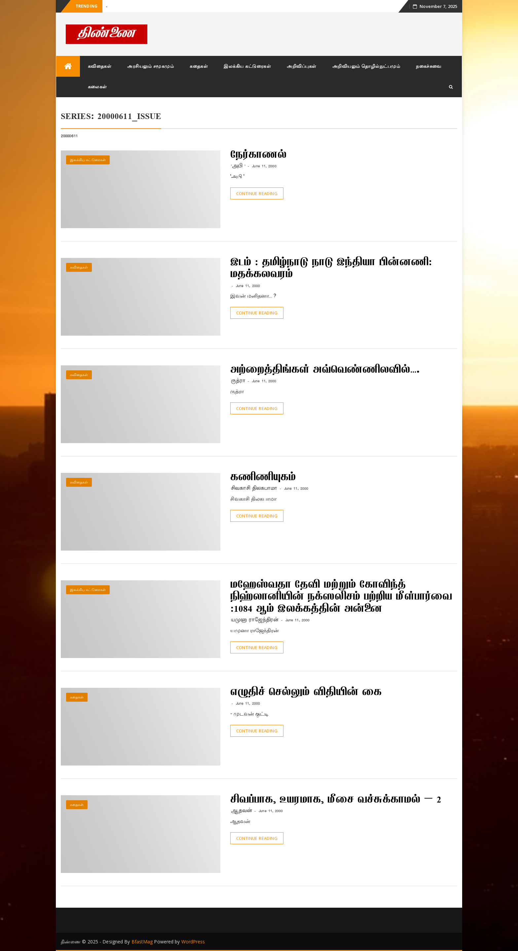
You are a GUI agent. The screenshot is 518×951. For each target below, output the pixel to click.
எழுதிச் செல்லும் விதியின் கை (306, 692)
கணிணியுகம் (263, 478)
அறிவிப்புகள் (301, 66)
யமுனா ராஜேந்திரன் (255, 619)
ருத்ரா (238, 380)
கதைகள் (199, 66)
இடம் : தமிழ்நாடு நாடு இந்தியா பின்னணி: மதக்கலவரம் (331, 269)
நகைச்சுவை (428, 66)
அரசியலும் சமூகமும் (150, 66)
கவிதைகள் (100, 66)
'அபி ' (238, 165)
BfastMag (142, 941)
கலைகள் (97, 86)
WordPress (193, 941)
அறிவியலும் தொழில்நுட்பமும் (366, 66)
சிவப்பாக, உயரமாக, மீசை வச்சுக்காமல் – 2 (336, 800)
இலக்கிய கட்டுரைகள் (247, 66)
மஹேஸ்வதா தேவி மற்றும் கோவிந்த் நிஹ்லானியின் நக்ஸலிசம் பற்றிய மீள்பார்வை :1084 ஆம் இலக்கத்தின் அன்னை (341, 597)
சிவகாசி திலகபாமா (254, 488)
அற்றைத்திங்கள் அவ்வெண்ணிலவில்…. (325, 370)
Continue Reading (257, 193)
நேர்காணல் (258, 155)
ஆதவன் (241, 810)
